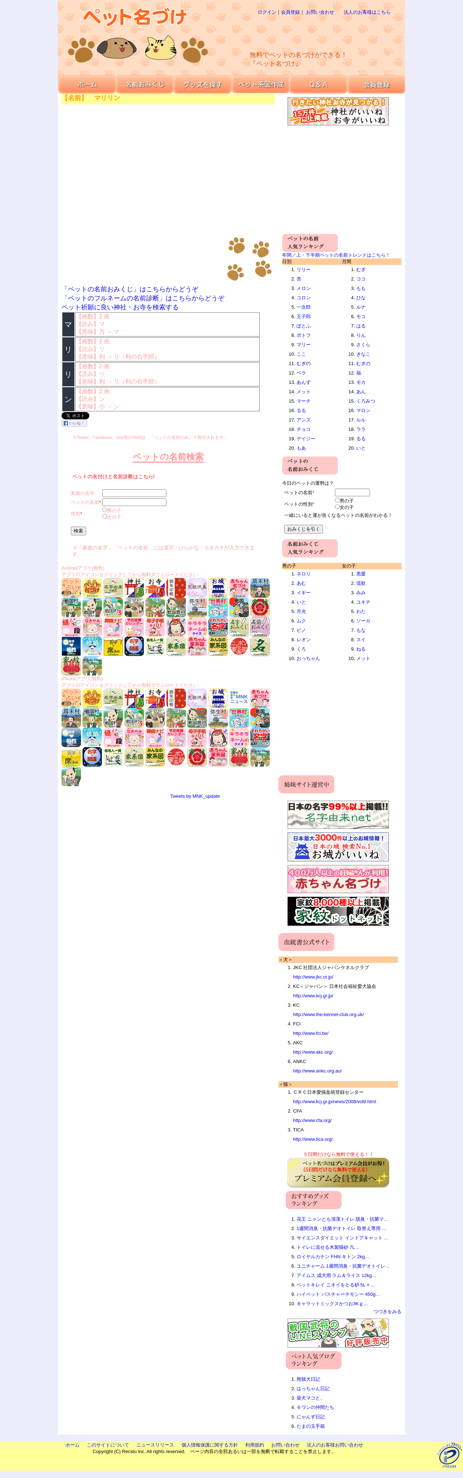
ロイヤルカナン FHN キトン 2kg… (333, 1256)
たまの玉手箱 (311, 1426)
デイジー (306, 438)
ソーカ (363, 621)
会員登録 (290, 12)
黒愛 (361, 574)
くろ (301, 649)
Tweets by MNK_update (195, 796)
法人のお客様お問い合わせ (335, 1445)
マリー (304, 344)
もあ (301, 448)
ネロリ (304, 574)
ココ (361, 279)
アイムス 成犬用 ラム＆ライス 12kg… (337, 1275)
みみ (361, 592)
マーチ (304, 401)
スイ (361, 639)
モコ (361, 316)
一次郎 (304, 307)
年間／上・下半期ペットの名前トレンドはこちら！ (336, 255)
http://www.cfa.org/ (312, 1120)
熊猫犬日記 (308, 1379)
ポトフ (304, 335)
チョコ (304, 429)
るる (301, 410)
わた (361, 611)
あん (361, 391)
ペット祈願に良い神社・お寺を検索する (120, 307)
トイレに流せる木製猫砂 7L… (328, 1247)
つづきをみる (387, 1311)
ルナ (361, 307)
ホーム (72, 1445)
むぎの (304, 363)
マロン (363, 410)
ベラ (301, 373)
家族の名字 (82, 493)
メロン (304, 288)
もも (361, 288)
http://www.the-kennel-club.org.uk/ (328, 1014)
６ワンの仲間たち (315, 1407)
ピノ (301, 630)
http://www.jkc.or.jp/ (313, 977)
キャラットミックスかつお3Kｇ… (332, 1303)
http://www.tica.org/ (313, 1139)
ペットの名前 (85, 502)
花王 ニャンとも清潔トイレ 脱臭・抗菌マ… (342, 1219)
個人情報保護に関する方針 (210, 1445)
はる (361, 326)
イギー (304, 592)
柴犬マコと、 (311, 1398)
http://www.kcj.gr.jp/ (313, 995)
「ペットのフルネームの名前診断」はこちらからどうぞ (142, 298)
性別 (75, 514)
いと (361, 448)
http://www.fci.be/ (310, 1033)
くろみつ (365, 401)
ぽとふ (304, 326)
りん (361, 335)
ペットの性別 (298, 504)
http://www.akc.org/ (313, 1052)
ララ (361, 429)
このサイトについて (108, 1445)
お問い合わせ (320, 12)
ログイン (267, 12)
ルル (361, 420)
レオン (304, 639)
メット (304, 391)
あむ (301, 583)
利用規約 (254, 1445)
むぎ (361, 269)
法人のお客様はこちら (367, 12)
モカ (361, 382)
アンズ (304, 420)
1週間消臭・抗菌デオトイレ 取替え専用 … (341, 1228)
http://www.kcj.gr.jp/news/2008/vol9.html (334, 1101)
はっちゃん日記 (313, 1388)
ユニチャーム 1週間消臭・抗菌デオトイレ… (343, 1266)
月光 (301, 611)
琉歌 (361, 583)
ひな (361, 297)
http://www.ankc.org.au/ (317, 1071)
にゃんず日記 (311, 1416)
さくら (363, 344)
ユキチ (363, 602)
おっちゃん (308, 658)
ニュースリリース (155, 1445)
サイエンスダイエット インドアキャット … (342, 1238)
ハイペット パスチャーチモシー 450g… (338, 1294)
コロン (304, 297)
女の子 (114, 517)
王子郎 (304, 316)
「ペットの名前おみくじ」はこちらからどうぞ (129, 289)
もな (361, 630)
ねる (361, 649)
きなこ (363, 354)
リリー (304, 269)
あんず (304, 382)
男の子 (114, 510)
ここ (301, 354)
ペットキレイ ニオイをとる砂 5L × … (336, 1285)
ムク (301, 621)
